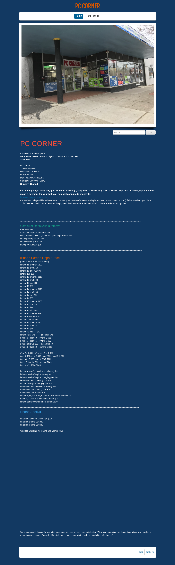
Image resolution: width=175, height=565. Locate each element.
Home (79, 16)
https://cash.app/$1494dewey (33, 197)
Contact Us (93, 16)
